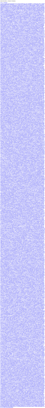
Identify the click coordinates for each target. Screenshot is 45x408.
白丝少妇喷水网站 (33, 180)
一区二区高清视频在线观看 (34, 51)
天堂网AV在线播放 (18, 12)
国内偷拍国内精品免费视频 (13, 269)
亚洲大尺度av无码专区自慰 (28, 178)
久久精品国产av (4, 117)
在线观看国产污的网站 (13, 180)
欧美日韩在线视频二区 (35, 325)
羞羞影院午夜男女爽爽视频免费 (36, 75)
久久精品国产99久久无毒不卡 (7, 261)
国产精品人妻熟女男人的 (10, 320)
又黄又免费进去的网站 (21, 186)
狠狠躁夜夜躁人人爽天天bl (19, 132)
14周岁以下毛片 (13, 148)
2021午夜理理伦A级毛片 (27, 42)
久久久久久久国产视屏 (17, 76)
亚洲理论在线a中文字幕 (35, 87)
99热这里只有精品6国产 (29, 100)
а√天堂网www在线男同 (36, 156)
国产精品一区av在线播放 (31, 57)
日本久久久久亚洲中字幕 (16, 307)
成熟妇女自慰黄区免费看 (16, 329)
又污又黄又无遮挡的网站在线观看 (17, 35)
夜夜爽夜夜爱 (26, 210)
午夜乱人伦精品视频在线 (29, 313)
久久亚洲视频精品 (14, 252)
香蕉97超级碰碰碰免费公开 (15, 176)
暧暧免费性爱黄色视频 (35, 122)
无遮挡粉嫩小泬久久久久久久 (6, 209)
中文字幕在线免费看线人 (11, 231)
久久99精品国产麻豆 (39, 197)
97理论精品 (21, 82)
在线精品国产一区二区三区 (18, 166)
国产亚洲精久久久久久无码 (11, 117)
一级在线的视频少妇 (13, 202)
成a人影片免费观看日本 (15, 29)
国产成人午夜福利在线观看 (28, 102)
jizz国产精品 (13, 309)
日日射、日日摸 (2, 299)
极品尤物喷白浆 (7, 290)
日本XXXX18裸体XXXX (9, 66)
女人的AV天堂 (39, 296)
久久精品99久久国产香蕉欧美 (20, 27)
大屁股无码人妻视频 (12, 317)
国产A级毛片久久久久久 (35, 232)
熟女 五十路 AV (23, 84)
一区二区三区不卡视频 (8, 160)
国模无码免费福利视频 (9, 146)
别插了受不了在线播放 (10, 47)
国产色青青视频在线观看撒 (7, 341)
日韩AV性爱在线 (11, 323)
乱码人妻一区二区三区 (25, 357)
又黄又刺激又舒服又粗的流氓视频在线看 (21, 148)
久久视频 (1, 183)
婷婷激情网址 (24, 368)
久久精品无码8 (6, 141)
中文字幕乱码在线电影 (5, 237)
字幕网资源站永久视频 (31, 9)
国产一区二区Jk (27, 359)
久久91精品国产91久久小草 (33, 281)
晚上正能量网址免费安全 (6, 200)
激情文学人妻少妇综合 (24, 203)
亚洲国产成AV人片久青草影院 (22, 171)
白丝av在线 (22, 202)
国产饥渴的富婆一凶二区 (30, 112)
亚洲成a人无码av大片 (5, 298)
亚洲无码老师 (12, 273)
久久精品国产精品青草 (14, 75)
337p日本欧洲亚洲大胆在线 (16, 161)
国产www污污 (9, 309)
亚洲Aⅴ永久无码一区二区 (34, 224)
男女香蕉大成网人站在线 (20, 87)
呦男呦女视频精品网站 (10, 228)
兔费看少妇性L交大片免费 (9, 289)
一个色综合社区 (9, 93)
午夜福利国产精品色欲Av (29, 99)
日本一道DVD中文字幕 (39, 89)
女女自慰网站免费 (41, 319)
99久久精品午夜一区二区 (34, 361)
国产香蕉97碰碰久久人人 (28, 226)
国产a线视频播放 (27, 251)
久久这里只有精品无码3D (35, 11)
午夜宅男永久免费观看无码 (38, 367)
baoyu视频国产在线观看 (27, 377)
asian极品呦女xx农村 (29, 387)
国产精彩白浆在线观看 (9, 307)
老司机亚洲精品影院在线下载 (12, 364)
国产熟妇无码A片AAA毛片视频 (32, 172)
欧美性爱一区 (22, 28)
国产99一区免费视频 (15, 147)
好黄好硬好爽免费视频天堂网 (36, 219)
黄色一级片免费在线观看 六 (16, 120)
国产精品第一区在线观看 (34, 272)
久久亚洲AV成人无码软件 (29, 382)
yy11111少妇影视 (16, 183)
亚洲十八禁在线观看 (41, 224)
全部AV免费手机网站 (3, 65)
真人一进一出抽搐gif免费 (34, 228)
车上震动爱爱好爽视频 (33, 80)
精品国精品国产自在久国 (12, 325)
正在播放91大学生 (10, 168)
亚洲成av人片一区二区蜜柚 (26, 29)
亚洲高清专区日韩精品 (19, 165)
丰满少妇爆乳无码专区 (39, 98)
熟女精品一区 (27, 363)
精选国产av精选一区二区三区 (36, 16)
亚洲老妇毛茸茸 (9, 71)
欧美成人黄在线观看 (39, 230)
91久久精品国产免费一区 (34, 152)
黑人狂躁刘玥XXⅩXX (16, 289)
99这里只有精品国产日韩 (17, 398)
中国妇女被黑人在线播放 (22, 333)
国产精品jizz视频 (34, 178)
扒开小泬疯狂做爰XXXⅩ (35, 144)
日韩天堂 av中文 (14, 178)
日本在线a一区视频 (18, 309)
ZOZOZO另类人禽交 (16, 33)
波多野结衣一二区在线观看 (37, 331)
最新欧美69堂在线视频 (36, 93)
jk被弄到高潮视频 (20, 371)
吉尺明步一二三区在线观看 (28, 236)
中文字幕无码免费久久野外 (31, 120)
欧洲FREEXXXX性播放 (19, 212)
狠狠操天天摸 (40, 152)
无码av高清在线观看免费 (16, 204)
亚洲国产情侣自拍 (20, 89)
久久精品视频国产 (6, 287)
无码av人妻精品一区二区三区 (7, 29)
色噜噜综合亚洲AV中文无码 (12, 164)
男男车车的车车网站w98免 (24, 123)
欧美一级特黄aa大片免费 (27, 87)
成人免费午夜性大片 (23, 387)
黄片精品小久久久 (14, 274)
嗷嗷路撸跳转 (32, 275)
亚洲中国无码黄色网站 (11, 3)
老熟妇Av (6, 254)
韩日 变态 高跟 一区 (4, 59)
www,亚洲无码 (3, 351)
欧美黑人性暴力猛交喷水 (19, 239)
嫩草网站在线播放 (41, 64)
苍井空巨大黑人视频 (29, 327)
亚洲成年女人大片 (24, 93)
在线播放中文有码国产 (18, 362)
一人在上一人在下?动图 (21, 10)
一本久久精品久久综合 (15, 69)
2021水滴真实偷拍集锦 (9, 179)
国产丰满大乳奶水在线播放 (13, 177)
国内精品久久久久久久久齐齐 (7, 5)
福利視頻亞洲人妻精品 (6, 273)
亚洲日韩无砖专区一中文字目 (16, 350)
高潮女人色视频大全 (38, 46)
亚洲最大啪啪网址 (40, 406)
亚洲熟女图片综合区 (36, 255)
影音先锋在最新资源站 (16, 153)
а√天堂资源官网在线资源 (6, 112)
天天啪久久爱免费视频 (6, 268)
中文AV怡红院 (7, 321)
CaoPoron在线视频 (29, 68)
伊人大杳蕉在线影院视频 (14, 305)
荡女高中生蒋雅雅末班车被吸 (9, 331)
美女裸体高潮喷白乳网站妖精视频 (36, 284)
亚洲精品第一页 (26, 200)
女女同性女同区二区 (16, 327)
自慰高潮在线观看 (35, 100)
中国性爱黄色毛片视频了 (37, 362)
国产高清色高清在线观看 (34, 394)
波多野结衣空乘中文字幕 (24, 138)
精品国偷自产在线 (22, 162)
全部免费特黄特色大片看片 (6, 406)
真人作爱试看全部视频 (14, 256)
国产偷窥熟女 (18, 155)
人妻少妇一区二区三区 (6, 260)
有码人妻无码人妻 (38, 297)
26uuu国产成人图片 (26, 386)
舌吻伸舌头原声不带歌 (9, 206)
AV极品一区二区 (38, 321)
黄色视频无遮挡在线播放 (22, 201)
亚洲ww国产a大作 (15, 136)
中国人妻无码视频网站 (20, 46)
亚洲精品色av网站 (20, 41)
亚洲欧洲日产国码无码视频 (5, 405)
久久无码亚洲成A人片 (3, 385)
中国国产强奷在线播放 (26, 230)
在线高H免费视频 (9, 18)
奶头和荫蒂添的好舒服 (25, 150)
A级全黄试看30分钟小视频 (34, 254)
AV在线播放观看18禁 (29, 238)
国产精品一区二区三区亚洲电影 (31, 242)
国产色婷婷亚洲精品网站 (9, 83)
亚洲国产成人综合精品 (30, 307)
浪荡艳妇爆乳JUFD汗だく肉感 (12, 131)
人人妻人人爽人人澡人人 (6, 240)
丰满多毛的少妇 (21, 353)
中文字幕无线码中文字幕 (32, 376)
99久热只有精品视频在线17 (9, 374)
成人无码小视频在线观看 (29, 207)
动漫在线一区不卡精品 (13, 303)
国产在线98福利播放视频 (40, 176)
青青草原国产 (19, 388)
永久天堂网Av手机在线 (19, 344)
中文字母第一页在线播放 (4, 3)
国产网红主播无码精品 (35, 349)
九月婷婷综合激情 (31, 362)
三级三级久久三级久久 (8, 207)
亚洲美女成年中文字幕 (6, 316)
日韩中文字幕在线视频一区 (5, 370)
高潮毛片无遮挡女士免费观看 (33, 210)
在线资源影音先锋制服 (32, 66)
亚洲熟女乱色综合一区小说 (21, 252)
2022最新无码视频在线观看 (20, 16)
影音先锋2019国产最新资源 (25, 383)
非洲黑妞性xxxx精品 (36, 292)
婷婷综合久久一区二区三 (32, 192)
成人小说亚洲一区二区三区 (22, 351)
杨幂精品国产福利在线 (25, 395)
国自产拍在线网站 (20, 399)
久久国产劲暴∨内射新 (6, 170)
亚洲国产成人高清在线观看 (15, 215)
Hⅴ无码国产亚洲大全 (12, 287)
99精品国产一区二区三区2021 (36, 403)
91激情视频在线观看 (24, 117)
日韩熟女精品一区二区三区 (28, 399)
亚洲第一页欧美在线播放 (13, 6)
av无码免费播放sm (19, 352)
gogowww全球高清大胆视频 (21, 364)
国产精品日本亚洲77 (3, 204)
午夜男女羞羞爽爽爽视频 (9, 15)
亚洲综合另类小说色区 (9, 291)
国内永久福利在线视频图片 (6, 104)
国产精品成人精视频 (20, 192)
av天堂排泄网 (5, 194)
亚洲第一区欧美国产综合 (13, 170)
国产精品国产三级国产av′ (9, 397)
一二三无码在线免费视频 (14, 315)
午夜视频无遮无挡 (29, 316)
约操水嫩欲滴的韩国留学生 (24, 155)
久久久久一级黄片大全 (19, 254)
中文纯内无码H (33, 290)
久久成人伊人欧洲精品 (34, 29)
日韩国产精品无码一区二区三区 (7, 69)
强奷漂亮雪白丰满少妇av (7, 24)
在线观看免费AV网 (25, 165)
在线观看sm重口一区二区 (40, 298)
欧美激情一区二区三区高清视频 (17, 206)
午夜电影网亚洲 (11, 4)
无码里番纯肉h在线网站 (29, 106)
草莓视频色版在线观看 (28, 369)
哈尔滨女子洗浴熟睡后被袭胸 (27, 328)
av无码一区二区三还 (12, 95)
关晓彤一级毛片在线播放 (29, 124)
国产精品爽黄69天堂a (37, 371)
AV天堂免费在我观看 (4, 358)
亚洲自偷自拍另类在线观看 (30, 249)
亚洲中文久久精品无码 (12, 155)
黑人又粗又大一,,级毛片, (7, 53)
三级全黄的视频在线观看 (36, 236)
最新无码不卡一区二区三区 (25, 154)
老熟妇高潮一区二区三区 (14, 68)
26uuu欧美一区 (15, 391)
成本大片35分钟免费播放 (21, 100)
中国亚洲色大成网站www (5, 95)
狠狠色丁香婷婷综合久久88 (29, 244)
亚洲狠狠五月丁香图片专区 (22, 242)
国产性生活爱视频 (40, 346)
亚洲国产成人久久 (32, 65)
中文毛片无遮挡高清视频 (15, 333)
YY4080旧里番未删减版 (3, 57)
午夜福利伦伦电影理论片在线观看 (7, 280)
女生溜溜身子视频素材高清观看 (33, 381)
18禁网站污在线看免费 (35, 148)
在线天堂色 (26, 74)
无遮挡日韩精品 (15, 100)
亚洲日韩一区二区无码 (13, 87)
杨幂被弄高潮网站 (28, 104)
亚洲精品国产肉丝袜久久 (20, 365)
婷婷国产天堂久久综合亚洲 (36, 7)
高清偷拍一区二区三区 (22, 257)
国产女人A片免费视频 (40, 200)
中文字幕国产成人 (3, 350)
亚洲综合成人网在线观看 (10, 63)
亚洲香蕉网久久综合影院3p (36, 146)
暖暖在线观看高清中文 (33, 392)
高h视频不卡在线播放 (11, 113)
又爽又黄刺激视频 (39, 63)
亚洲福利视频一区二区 (5, 323)
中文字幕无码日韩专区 (21, 304)
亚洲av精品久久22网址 (31, 329)
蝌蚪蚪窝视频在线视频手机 (14, 116)
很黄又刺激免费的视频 (37, 27)
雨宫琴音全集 (30, 388)
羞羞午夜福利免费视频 (6, 108)
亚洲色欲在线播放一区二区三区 (33, 287)
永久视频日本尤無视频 (26, 296)
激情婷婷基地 (26, 46)
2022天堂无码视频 (22, 232)
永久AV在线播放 (23, 80)
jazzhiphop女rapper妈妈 (14, 392)
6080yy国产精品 (2, 27)
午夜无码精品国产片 (10, 338)
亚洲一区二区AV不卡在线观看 (35, 389)
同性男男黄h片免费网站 (4, 281)
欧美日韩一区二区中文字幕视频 (37, 209)
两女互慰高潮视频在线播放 (26, 95)
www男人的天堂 (31, 239)
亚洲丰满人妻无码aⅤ (41, 154)
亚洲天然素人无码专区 (7, 244)
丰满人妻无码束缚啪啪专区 (32, 184)
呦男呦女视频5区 (37, 295)
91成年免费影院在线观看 (8, 149)
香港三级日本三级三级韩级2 (21, 59)
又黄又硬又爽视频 (20, 386)
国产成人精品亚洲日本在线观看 (23, 23)
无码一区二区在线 (13, 284)
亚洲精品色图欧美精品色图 (28, 322)
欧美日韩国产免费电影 (24, 329)
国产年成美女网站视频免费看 (4, 188)
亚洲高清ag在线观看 (22, 208)
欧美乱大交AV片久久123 (40, 158)
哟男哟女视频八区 (13, 295)
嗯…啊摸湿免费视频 (38, 290)
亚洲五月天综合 (8, 334)
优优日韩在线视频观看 (22, 382)
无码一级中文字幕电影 (19, 284)
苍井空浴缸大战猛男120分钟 (32, 74)
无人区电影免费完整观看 (34, 30)
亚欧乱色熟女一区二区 (7, 392)
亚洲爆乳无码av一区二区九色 (39, 368)
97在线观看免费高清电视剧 (32, 33)
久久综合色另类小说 (34, 116)
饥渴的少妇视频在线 (27, 30)
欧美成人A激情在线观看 (19, 349)
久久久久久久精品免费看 (23, 13)
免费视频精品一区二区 (3, 58)
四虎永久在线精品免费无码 (25, 374)
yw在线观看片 (7, 325)
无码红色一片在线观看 (13, 268)
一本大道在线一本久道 (34, 86)
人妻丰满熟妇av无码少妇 (35, 68)
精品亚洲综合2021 (39, 119)
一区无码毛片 (20, 116)
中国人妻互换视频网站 (14, 347)
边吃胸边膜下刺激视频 (12, 74)
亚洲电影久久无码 (16, 243)
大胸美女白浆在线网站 (41, 361)
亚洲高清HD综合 (28, 189)
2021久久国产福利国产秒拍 (28, 113)
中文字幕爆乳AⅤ (28, 90)
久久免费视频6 (12, 395)
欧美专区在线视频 (14, 345)
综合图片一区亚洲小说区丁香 (35, 126)
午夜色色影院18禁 (20, 315)
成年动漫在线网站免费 (14, 361)
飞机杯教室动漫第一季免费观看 (29, 260)
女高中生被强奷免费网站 (11, 34)
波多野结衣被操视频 (8, 347)
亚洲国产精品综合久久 (13, 406)
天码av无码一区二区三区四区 (32, 298)
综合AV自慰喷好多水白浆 (21, 179)
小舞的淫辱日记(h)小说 (35, 289)
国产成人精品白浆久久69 (8, 27)
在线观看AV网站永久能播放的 (39, 182)
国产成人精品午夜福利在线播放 (25, 58)
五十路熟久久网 (32, 371)
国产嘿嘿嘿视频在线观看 (22, 339)
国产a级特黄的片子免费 (8, 99)
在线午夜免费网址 (14, 311)
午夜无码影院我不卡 (39, 252)
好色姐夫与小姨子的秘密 (23, 194)
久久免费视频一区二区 (18, 320)
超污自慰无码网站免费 (22, 355)
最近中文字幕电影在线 (37, 320)
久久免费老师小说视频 (35, 130)
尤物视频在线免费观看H (36, 160)
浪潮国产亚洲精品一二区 (24, 63)
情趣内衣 (18, 236)
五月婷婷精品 (26, 295)
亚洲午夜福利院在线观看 (38, 105)
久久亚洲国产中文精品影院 (23, 142)
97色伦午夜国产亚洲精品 (5, 301)
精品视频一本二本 (13, 299)
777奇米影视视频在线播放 (21, 70)
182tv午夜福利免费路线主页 (14, 152)
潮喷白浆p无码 (38, 23)
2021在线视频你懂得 (11, 340)
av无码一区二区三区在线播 (32, 77)
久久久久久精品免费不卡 (25, 81)
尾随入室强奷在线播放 (27, 406)
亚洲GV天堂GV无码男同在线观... (14, 23)
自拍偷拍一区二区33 (31, 15)
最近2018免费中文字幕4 (22, 327)
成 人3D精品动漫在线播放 (13, 190)
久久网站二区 (42, 11)
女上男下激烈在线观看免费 (20, 272)
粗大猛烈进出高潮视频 (18, 346)
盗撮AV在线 (23, 335)
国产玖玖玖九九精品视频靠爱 (33, 405)
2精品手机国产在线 (29, 131)
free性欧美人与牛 (11, 343)
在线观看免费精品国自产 (40, 150)
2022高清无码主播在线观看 (17, 374)
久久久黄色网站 (38, 167)
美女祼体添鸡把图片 (38, 350)
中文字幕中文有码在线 (31, 295)
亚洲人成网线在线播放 (19, 118)
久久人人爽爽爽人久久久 (38, 12)
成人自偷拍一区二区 (10, 357)
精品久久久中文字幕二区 (7, 345)
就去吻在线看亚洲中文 (30, 141)
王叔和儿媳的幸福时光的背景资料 (35, 206)
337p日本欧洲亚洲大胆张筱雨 (17, 81)
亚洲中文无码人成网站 (3, 309)
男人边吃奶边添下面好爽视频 (28, 83)
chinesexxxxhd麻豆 (18, 77)
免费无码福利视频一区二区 (34, 110)
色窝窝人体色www (20, 75)
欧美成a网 (17, 353)
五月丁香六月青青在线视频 (17, 154)
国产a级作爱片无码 (34, 322)
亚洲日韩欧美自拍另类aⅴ (7, 263)
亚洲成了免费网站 (24, 195)
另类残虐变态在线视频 (18, 368)
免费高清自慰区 (26, 182)
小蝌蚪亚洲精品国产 (20, 209)
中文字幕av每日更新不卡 (24, 221)
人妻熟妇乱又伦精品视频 (13, 108)
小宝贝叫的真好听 (29, 233)
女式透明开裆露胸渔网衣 (14, 242)
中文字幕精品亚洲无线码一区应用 (35, 191)
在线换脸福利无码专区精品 (34, 212)
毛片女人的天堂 (41, 196)
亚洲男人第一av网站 (23, 261)
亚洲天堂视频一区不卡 (33, 356)
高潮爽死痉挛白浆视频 (17, 66)
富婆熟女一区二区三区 (13, 377)
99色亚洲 (9, 236)
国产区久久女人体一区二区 (32, 317)
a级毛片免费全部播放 (10, 33)
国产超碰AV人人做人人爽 (23, 69)
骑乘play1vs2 (15, 385)
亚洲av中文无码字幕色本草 (25, 281)
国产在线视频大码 (6, 359)
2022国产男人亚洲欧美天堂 (34, 404)
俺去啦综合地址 (7, 343)
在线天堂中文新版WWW (32, 370)
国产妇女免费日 (15, 179)
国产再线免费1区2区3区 (20, 385)
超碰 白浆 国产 (4, 208)
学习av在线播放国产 (23, 53)
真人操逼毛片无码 (40, 177)
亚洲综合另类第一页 (15, 124)
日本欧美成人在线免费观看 (8, 21)
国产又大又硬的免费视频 (12, 349)
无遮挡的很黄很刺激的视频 (21, 104)
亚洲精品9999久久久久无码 (24, 405)
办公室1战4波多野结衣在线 (29, 153)
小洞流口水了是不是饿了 (39, 159)
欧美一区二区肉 (34, 41)
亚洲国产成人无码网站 (27, 394)
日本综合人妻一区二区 (34, 189)
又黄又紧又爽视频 (29, 176)
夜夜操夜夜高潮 (14, 5)
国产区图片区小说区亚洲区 (15, 403)
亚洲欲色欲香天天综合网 (4, 78)
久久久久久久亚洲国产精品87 (31, 201)
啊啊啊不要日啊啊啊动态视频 (20, 302)
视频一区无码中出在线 (33, 359)
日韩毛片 (42, 234)
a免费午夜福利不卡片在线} (33, 150)
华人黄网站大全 (9, 89)
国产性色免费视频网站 (6, 269)
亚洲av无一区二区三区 (37, 400)
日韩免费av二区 (11, 86)
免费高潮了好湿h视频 (16, 7)
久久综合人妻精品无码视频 (34, 280)
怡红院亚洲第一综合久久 (29, 53)
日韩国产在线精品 (26, 248)
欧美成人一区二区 (29, 198)
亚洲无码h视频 (3, 138)
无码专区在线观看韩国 (40, 392)
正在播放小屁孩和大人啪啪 (24, 367)
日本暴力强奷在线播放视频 (15, 286)
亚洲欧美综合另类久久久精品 (33, 278)
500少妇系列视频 (32, 323)
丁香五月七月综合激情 (11, 84)
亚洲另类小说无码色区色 (34, 82)
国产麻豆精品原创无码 (4, 45)
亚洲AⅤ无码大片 (36, 260)
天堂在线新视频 (5, 222)
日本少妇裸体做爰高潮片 (27, 334)
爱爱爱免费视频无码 (7, 180)
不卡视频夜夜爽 (37, 221)
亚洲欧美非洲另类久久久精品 (30, 368)
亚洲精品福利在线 (25, 105)
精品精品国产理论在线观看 (33, 214)
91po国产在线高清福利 (6, 16)
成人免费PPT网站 (9, 279)
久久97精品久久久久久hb (4, 293)
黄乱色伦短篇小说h (6, 400)
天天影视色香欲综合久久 (6, 116)
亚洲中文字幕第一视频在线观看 (29, 135)
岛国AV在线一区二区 (4, 119)
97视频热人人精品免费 (16, 141)
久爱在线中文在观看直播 (32, 297)
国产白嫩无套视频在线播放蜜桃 (36, 10)
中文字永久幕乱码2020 (20, 190)
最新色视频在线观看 (18, 117)
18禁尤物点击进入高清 (29, 256)
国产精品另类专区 (5, 353)
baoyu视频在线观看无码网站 (15, 53)
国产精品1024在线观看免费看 (32, 203)
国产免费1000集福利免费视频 (14, 322)
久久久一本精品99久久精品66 (34, 107)
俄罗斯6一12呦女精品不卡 (27, 36)
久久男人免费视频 (36, 141)
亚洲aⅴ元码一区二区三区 (34, 118)
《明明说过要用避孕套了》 (34, 22)
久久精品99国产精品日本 (26, 166)
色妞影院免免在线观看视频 (33, 185)
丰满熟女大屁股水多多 (24, 94)
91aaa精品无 (40, 140)
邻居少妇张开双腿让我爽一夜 (17, 357)
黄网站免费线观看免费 (14, 278)
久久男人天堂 (20, 105)
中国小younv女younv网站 (32, 326)
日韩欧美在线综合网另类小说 (27, 130)
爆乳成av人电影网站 (39, 125)
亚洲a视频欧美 (15, 83)
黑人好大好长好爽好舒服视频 (24, 156)
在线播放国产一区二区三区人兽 (20, 189)
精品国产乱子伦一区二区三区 (40, 66)
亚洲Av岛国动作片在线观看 (35, 302)
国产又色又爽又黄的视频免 (27, 220)
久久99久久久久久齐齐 (28, 188)
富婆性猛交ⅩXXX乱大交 (8, 110)
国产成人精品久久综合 (33, 251)
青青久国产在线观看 (14, 42)
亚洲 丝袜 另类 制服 (20, 248)
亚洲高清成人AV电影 (8, 333)
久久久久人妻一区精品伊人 (18, 343)
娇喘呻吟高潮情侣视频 (3, 266)
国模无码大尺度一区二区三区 (35, 220)
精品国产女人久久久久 (34, 101)
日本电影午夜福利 (24, 21)
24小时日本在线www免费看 (16, 156)
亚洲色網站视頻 (8, 284)
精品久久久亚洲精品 (20, 321)
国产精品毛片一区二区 (28, 232)
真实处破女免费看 (40, 281)
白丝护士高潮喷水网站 (22, 183)
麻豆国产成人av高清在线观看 (30, 263)
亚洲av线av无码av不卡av (18, 335)
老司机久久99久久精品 (6, 23)
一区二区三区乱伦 (14, 210)
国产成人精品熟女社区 (37, 207)
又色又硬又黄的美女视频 (35, 52)
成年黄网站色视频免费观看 (8, 314)
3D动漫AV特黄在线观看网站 (5, 216)
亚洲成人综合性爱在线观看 (9, 13)
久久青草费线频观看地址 (39, 303)
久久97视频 (29, 116)
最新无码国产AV (11, 143)
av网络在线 (9, 134)
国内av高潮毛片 (5, 82)
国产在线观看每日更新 (27, 361)
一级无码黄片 (19, 5)
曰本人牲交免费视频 (40, 305)
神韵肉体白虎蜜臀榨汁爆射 (5, 230)
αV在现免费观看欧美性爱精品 (28, 160)
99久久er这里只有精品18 (32, 88)
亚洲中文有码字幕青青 (37, 307)
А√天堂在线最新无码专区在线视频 (13, 379)
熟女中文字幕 (28, 128)
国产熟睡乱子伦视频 (21, 393)
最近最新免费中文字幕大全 (18, 78)
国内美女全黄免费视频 (33, 374)
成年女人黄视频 (39, 71)
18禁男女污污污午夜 (14, 209)
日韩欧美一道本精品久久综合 (40, 33)
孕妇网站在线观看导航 (40, 185)
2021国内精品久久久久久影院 (10, 267)
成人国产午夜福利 (28, 183)
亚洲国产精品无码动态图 (25, 231)
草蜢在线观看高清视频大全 (11, 254)
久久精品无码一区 (18, 250)
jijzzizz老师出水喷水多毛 (6, 152)
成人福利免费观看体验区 (33, 216)
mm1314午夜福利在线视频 (10, 65)
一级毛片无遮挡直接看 (18, 231)
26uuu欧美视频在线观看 (14, 160)
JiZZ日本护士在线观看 (40, 178)
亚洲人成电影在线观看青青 (24, 375)
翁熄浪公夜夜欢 (36, 347)
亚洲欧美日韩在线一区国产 (7, 75)
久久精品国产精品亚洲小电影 (15, 341)
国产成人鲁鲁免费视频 (21, 278)
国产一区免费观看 (37, 9)
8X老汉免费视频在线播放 (16, 196)
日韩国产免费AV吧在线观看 (30, 279)
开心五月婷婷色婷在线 (29, 84)
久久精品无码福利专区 (10, 203)
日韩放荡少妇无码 (11, 298)
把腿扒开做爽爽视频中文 (20, 6)
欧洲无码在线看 (31, 398)
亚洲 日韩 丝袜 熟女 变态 (31, 46)
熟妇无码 (38, 76)
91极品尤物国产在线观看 (23, 331)
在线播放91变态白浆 (12, 400)
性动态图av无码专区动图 (20, 119)
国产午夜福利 (23, 110)
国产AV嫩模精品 (35, 256)
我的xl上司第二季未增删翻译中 (27, 3)
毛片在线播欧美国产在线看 (18, 60)
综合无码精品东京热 (15, 308)
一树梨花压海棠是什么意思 (30, 391)
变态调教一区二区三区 (5, 62)
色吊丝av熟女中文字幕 (16, 233)
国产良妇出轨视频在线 (23, 161)
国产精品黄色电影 (26, 39)
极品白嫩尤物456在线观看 (36, 226)
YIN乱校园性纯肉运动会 (30, 309)
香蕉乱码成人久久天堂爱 (40, 80)
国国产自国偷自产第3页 (9, 138)
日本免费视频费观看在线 (25, 17)
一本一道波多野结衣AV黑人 (39, 65)
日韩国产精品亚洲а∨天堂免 (5, 137)
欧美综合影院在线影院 (9, 192)
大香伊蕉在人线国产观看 (36, 179)
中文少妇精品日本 (33, 168)
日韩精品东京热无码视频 (14, 263)
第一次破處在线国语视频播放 (18, 338)
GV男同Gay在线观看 (6, 246)
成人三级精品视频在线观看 (5, 74)
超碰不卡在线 (7, 189)
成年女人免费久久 (16, 298)
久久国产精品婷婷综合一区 (35, 358)
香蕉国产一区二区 (5, 131)
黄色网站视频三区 (38, 142)
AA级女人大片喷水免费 (21, 99)
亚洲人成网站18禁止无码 (11, 52)
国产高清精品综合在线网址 (22, 124)
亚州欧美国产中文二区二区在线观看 (25, 340)
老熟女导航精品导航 (22, 244)
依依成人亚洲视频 (3, 102)
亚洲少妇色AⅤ (38, 164)
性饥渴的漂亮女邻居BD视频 (5, 98)
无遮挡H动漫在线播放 (19, 213)
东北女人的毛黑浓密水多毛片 (30, 47)
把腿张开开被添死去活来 (39, 326)
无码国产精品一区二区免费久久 (7, 156)
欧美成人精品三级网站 (10, 387)
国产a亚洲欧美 (16, 251)
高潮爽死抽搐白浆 (24, 92)
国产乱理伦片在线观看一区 (27, 89)
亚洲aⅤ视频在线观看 (24, 380)
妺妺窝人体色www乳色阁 (5, 40)
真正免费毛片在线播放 (4, 272)
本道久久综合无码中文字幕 (8, 35)
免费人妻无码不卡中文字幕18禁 (32, 72)
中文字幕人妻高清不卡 (24, 245)
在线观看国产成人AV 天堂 (38, 60)
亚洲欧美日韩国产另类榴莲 (20, 301)
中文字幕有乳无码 (23, 319)
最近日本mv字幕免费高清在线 (21, 106)
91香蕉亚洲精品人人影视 (22, 249)
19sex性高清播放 (33, 227)
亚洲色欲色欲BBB (28, 314)
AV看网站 (40, 148)
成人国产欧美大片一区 (36, 262)
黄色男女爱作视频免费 (7, 305)
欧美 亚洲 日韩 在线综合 (16, 162)
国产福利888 (16, 105)
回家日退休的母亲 (39, 250)
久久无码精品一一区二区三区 (34, 353)
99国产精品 (41, 246)
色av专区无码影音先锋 (30, 351)
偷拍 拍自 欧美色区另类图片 (9, 7)
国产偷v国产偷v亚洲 (29, 122)
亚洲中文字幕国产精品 (9, 371)
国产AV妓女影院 (20, 274)
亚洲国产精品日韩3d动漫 (15, 373)
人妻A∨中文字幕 (15, 185)
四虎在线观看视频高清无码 (10, 221)
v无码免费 (16, 400)
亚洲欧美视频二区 (27, 392)
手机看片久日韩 (38, 267)
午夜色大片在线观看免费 (26, 356)
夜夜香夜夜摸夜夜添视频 (22, 337)
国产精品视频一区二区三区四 (27, 349)
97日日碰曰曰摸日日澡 (6, 248)
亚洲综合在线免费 (27, 119)
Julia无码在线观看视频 (25, 287)
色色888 (8, 59)
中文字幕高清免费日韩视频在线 (22, 134)
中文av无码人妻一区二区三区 (37, 48)
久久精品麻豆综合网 (17, 273)
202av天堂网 (8, 90)
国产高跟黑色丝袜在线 (38, 234)
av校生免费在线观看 (33, 385)
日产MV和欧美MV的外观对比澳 (5, 70)
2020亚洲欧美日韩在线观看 (21, 311)
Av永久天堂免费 (35, 83)
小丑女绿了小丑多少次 (4, 101)
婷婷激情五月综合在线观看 (9, 214)
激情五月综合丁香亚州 (30, 274)
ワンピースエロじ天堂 (22, 226)
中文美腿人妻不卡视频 (37, 286)
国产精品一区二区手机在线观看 (4, 377)
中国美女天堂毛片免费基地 (5, 11)
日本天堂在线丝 (7, 219)
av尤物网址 (18, 391)
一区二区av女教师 (35, 208)
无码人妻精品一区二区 (36, 143)
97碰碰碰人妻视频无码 (21, 113)
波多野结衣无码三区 (21, 83)
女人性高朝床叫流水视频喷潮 (28, 268)
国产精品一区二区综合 (24, 5)
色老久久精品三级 (10, 72)
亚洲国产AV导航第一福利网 (20, 370)
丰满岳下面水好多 (27, 237)
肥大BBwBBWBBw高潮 (7, 218)
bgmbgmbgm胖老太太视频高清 (29, 27)
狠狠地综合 (22, 86)
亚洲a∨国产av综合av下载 (5, 123)
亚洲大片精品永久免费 (27, 373)
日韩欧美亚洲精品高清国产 (30, 285)
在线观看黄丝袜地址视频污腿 (17, 214)
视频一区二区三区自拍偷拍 (22, 128)
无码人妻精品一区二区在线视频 (19, 65)
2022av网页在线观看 (3, 66)
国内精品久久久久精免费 (6, 389)
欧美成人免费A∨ (3, 334)
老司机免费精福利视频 (20, 389)
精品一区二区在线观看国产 (15, 48)
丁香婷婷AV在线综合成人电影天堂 (10, 77)
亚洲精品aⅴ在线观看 (34, 406)
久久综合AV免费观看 (38, 375)
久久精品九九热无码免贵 (22, 176)
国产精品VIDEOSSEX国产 (18, 195)
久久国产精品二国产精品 (29, 257)
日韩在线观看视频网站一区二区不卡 (27, 111)
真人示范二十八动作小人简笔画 (26, 225)
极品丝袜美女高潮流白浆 (36, 379)
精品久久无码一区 (17, 194)
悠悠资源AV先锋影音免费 (26, 213)
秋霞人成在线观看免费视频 (32, 397)
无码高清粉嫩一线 (11, 335)
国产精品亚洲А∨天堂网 (29, 129)
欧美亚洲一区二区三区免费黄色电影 (36, 171)
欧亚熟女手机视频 (16, 184)
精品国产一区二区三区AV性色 (19, 39)
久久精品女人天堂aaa (33, 230)
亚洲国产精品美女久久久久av (28, 143)
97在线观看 (42, 219)
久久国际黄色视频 (3, 89)
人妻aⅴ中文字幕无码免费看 (7, 242)
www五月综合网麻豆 (40, 56)
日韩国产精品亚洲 (22, 122)
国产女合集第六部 (12, 200)
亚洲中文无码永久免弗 (23, 198)
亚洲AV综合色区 (19, 125)
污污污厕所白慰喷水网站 (30, 319)
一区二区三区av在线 (9, 186)
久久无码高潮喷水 (20, 22)
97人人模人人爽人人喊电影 (4, 352)
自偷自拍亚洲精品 (5, 379)
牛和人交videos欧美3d (32, 350)
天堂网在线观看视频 (36, 238)
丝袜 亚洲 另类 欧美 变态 (6, 87)
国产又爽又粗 (20, 159)
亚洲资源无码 (7, 6)
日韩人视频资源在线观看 (16, 158)
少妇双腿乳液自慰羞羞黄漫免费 (14, 404)
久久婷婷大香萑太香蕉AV (33, 335)
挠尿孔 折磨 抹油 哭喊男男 (31, 142)
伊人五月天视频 (21, 373)
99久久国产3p (24, 313)
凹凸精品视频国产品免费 (36, 99)
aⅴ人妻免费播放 (38, 170)
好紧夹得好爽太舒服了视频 (32, 167)
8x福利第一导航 (15, 102)
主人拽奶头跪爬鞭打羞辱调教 (35, 246)
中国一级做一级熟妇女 (20, 177)
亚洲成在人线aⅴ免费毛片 (11, 326)
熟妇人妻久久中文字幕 (21, 11)
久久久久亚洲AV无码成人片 (4, 225)
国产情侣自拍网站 (13, 367)
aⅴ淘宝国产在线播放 (24, 204)
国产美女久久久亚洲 (6, 381)
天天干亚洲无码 (31, 114)
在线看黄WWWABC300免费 (17, 54)
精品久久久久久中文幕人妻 (17, 15)
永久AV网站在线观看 (4, 338)
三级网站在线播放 (6, 332)
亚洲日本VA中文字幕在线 (17, 319)
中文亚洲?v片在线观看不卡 (13, 246)
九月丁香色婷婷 (37, 395)
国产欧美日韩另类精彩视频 (29, 208)
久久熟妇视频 (28, 110)
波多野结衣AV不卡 (33, 125)
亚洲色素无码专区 (6, 388)
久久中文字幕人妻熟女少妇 (21, 269)
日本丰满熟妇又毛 (8, 171)
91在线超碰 (35, 274)
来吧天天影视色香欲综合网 (34, 310)
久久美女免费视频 (21, 160)
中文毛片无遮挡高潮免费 (39, 166)
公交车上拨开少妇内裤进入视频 (28, 299)
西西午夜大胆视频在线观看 (12, 82)
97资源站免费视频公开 (12, 189)
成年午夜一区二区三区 (23, 341)
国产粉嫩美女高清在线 (9, 327)
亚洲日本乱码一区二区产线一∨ (13, 359)
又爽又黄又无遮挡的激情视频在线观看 (5, 51)
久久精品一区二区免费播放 (12, 173)
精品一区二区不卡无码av (38, 339)
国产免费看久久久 (18, 225)
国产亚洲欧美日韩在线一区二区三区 (31, 147)
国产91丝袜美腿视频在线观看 (32, 63)
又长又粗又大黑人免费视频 (10, 351)
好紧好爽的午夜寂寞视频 (40, 203)
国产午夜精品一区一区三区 (8, 92)
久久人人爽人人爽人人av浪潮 (36, 190)
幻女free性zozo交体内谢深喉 (36, 84)
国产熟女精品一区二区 (31, 21)
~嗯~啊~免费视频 (29, 134)
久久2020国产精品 (9, 297)
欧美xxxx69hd (28, 335)
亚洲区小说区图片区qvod (9, 182)
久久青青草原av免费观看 (15, 297)
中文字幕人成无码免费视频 (35, 377)
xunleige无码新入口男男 (14, 159)
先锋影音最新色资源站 (23, 149)
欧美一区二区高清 (22, 153)
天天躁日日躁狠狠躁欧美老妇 (22, 308)
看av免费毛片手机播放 (26, 321)
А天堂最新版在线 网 (28, 45)
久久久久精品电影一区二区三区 (8, 9)
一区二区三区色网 (24, 172)
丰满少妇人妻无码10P (21, 62)
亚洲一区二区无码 (35, 257)
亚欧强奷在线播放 (13, 165)
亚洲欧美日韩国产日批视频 (6, 118)
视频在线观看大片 (30, 331)
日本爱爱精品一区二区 (27, 62)
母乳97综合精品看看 (22, 401)
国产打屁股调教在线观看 (5, 250)
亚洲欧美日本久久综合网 (23, 273)
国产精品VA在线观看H (25, 352)
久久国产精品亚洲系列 (8, 80)
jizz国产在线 (16, 188)
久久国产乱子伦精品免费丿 (26, 51)
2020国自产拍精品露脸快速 (36, 131)
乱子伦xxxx (35, 239)
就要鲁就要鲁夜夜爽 (15, 71)
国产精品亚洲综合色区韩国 (24, 33)
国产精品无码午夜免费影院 (24, 381)
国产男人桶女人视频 (7, 278)
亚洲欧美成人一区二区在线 (41, 69)
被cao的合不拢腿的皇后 (28, 144)
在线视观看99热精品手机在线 (29, 202)
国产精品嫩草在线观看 (6, 4)
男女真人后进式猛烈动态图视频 (25, 280)
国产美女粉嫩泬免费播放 (16, 138)
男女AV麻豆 (30, 156)
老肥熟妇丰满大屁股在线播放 (17, 110)
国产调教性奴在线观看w (31, 194)
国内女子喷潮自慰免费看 (13, 96)
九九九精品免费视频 (19, 51)
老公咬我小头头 (19, 4)
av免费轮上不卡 (14, 46)
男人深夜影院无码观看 (23, 266)
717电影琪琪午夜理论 (17, 387)
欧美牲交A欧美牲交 (41, 351)
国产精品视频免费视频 (15, 167)
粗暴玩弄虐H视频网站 (39, 401)
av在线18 (41, 216)
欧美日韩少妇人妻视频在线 (38, 382)
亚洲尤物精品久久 (27, 290)
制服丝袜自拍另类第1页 (14, 112)
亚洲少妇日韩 (39, 373)
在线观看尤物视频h (34, 76)
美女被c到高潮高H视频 (3, 197)
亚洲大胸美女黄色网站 (34, 96)
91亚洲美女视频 (38, 18)
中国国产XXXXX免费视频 (11, 36)
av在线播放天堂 (38, 74)
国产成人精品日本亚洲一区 (21, 45)
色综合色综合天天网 (36, 387)
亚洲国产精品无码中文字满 (16, 280)
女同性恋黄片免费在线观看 (26, 254)
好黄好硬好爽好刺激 (6, 404)
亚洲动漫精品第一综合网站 (33, 357)
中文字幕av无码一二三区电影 (10, 368)
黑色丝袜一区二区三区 (21, 219)
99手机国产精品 (7, 140)
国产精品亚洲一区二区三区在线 (22, 112)
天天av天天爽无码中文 (34, 240)
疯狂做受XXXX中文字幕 (34, 340)
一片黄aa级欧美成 (33, 45)
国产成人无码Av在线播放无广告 (19, 376)
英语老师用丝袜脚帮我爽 (40, 102)
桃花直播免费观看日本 (26, 22)
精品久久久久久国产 (21, 9)
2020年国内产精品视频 (28, 302)
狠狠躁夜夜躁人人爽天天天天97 (12, 119)
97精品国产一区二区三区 (12, 237)
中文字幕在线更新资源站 (33, 58)
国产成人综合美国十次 (25, 222)
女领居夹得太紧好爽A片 (32, 23)
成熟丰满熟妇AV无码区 (24, 120)
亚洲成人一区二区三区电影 (31, 34)
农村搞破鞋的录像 (8, 210)
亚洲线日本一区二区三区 (28, 59)
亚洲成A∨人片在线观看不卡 (23, 298)
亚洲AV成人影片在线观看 (11, 201)
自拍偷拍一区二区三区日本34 (19, 394)
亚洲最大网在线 (20, 71)
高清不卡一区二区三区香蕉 (22, 90)
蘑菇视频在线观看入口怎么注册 (17, 293)
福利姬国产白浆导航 (28, 252)
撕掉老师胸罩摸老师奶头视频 (14, 216)
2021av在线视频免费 (30, 140)
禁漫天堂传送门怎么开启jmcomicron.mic (21, 34)
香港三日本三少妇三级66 (19, 220)
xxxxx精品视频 (22, 236)
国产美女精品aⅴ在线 (15, 304)
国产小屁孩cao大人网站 (8, 28)
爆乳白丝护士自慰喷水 (12, 370)
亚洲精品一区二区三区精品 (39, 243)
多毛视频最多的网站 (36, 134)
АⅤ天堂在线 (18, 82)
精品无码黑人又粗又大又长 (29, 218)
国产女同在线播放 (8, 383)
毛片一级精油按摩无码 (29, 215)
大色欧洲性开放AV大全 (15, 140)
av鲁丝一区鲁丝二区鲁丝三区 (20, 200)
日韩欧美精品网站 (27, 347)
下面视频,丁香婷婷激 (39, 5)
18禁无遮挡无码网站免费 (13, 316)
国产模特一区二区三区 (31, 4)
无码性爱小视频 (25, 343)
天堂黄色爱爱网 (35, 13)
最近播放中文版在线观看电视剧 (10, 12)
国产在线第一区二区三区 (24, 54)
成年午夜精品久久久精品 (18, 197)
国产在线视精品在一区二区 (23, 56)
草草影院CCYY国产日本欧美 (27, 293)
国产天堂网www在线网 (34, 62)
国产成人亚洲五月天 (15, 393)
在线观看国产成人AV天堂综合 (17, 92)
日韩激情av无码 (15, 9)
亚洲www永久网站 (32, 303)
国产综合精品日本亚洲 (26, 78)
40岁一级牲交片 (20, 263)
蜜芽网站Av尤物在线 (10, 81)
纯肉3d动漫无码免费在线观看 (10, 94)
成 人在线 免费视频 (34, 373)
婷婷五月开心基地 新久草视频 (5, 395)
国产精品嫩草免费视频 (8, 129)
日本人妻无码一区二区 (37, 21)
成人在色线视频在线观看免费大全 (36, 328)
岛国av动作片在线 (29, 69)
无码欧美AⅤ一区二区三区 (37, 106)
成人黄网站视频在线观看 (20, 406)
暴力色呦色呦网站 (10, 101)
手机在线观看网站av (23, 238)
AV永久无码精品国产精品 (7, 256)
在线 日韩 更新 (35, 158)
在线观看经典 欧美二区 (24, 397)
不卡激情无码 (39, 41)
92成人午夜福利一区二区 (13, 70)
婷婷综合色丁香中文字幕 (7, 361)
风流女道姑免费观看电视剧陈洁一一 (37, 42)
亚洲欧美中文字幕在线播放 (20, 74)
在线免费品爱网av (7, 299)
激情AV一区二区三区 (26, 71)
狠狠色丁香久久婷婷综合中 (28, 16)
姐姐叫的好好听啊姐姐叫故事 (4, 184)
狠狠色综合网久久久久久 (26, 159)
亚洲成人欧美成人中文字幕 (7, 311)
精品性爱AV (19, 383)
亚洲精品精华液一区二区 (12, 302)
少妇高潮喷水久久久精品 (8, 308)
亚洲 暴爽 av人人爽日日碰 (14, 90)
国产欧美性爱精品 (25, 35)
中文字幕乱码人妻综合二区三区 (18, 168)
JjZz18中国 (39, 210)
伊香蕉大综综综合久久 (28, 219)
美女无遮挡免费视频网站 (25, 250)
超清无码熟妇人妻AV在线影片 (14, 262)
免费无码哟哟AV (12, 376)
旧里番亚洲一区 (34, 252)
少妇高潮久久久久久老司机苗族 (35, 128)
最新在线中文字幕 (30, 174)
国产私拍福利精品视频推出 (26, 170)
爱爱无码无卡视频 (40, 90)
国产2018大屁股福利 (25, 57)
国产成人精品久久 (9, 350)
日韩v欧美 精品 (9, 252)
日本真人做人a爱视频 (18, 94)
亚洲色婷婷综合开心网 (30, 245)
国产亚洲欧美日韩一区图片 (29, 162)
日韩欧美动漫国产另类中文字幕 (37, 365)
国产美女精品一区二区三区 (15, 382)
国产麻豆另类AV (26, 6)
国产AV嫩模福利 (12, 137)
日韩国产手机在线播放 (18, 17)
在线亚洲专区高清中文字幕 (24, 66)
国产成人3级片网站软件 (12, 332)
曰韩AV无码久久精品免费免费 (36, 173)
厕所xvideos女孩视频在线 (33, 71)
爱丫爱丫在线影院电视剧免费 (18, 101)
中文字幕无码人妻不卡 (37, 285)
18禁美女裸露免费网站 (9, 136)
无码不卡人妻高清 (41, 292)
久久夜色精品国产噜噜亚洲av (16, 245)
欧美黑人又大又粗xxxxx (26, 323)
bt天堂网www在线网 (14, 236)
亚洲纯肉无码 (37, 4)
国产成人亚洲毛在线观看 (7, 64)
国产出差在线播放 (21, 30)
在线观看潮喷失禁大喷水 (27, 180)
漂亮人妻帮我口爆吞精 (31, 343)
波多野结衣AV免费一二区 (7, 68)
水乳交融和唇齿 (27, 370)
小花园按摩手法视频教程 (28, 393)
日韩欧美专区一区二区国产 (22, 379)
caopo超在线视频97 (17, 405)
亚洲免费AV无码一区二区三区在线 (33, 338)
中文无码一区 (36, 299)
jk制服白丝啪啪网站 (9, 167)
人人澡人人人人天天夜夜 (27, 389)
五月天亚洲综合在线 (29, 48)
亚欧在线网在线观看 (24, 267)
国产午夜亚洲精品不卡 (33, 119)
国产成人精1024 (13, 144)
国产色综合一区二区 (41, 35)
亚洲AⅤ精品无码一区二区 (21, 227)
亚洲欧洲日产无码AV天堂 (20, 377)
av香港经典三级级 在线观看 (39, 149)
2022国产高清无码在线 (40, 278)
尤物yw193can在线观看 (27, 246)
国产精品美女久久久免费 (6, 215)
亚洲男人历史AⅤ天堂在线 (16, 198)
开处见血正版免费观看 (17, 63)
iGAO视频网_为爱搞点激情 (15, 207)
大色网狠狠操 (34, 316)
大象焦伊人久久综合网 (25, 362)
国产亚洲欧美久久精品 (39, 165)
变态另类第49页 (20, 256)
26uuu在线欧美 (17, 326)
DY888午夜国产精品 (35, 333)
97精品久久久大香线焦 (18, 111)
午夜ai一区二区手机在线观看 (4, 155)
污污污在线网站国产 (33, 159)
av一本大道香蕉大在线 (12, 394)
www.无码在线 (27, 376)
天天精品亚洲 (3, 130)
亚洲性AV (7, 335)
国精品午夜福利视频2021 (18, 137)
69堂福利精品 (23, 291)
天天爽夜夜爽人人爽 (34, 314)
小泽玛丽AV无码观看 (9, 232)
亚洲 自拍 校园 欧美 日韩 (19, 36)
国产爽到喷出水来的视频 (11, 111)
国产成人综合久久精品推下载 (26, 107)
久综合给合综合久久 (31, 352)
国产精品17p (24, 256)
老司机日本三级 (16, 351)
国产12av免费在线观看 (16, 292)
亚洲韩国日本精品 (28, 227)
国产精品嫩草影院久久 (20, 178)
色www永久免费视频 (9, 161)
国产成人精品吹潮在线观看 (4, 84)
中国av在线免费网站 (19, 57)
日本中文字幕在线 (35, 140)
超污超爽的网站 (6, 143)
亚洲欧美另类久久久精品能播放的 (27, 52)
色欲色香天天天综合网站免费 (29, 365)
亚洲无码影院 (17, 56)
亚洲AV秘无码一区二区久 (15, 149)
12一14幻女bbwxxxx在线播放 (38, 343)
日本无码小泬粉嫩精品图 (26, 206)
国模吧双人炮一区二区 (22, 47)
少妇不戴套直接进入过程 (5, 41)
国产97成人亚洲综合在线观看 (19, 3)
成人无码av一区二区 (3, 158)
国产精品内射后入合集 (41, 83)
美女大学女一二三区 (37, 391)
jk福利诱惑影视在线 (14, 227)
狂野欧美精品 (34, 89)
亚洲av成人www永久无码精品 (18, 323)
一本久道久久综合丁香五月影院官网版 (11, 125)
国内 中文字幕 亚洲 (6, 386)
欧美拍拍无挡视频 (35, 268)
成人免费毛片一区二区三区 (14, 219)
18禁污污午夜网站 (20, 334)
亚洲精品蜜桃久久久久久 (17, 86)
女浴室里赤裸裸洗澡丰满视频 (6, 234)
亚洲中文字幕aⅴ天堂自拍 (22, 286)
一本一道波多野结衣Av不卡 (21, 358)
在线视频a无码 (36, 319)
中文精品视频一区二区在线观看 (17, 21)
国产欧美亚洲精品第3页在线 (12, 45)
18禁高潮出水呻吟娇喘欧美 (5, 262)
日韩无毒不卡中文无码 (35, 188)
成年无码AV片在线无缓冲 (38, 248)
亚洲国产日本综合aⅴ (9, 178)
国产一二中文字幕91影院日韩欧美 (20, 285)
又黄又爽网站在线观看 (37, 202)
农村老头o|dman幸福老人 (38, 309)
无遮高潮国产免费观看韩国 (8, 292)
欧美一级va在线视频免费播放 (12, 344)
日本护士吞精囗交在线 (31, 273)
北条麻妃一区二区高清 (12, 40)
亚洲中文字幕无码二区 (28, 10)
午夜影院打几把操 (4, 71)
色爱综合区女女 (33, 213)
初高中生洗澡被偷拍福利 (10, 197)
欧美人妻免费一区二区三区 (35, 293)
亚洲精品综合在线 (17, 88)
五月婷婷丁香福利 (41, 183)
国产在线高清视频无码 (28, 28)
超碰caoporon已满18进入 (10, 172)
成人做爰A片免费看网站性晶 (14, 249)
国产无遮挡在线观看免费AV (32, 94)
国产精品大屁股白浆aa (32, 395)
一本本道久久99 (11, 184)
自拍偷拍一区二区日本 (16, 331)
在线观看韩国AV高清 (11, 281)
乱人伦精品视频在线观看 (40, 274)
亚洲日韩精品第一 (29, 403)
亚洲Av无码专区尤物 (28, 311)
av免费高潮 (34, 401)
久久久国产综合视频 (15, 128)
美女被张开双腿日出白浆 (38, 386)
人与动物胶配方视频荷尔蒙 (9, 319)
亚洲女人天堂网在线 (21, 347)
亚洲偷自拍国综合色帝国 (29, 355)
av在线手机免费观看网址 (33, 17)
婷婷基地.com (4, 380)
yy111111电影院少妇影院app (8, 296)
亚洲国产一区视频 (39, 222)
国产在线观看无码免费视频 (7, 176)
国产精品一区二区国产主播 (40, 180)
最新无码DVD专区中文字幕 (39, 231)
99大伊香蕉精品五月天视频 (36, 233)
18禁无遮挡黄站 (3, 221)
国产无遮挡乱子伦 (20, 230)
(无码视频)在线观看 (27, 305)
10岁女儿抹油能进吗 (6, 224)
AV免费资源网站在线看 (16, 375)
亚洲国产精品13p (11, 123)
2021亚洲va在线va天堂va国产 (35, 70)
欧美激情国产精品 (7, 403)
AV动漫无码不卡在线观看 (13, 388)
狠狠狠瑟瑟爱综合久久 (19, 240)
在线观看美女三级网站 (19, 164)
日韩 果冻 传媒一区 (41, 212)
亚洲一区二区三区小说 (20, 303)
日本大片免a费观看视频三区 (27, 132)
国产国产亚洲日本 (32, 166)
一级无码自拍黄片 (31, 60)
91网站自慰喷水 (27, 291)
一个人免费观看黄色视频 (11, 17)
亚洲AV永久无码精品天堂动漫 (13, 290)
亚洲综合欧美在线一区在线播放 (36, 132)
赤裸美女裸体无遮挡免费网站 (23, 297)
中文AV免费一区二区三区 (14, 10)
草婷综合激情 (5, 72)
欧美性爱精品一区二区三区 (27, 75)
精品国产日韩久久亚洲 (31, 105)
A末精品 (38, 216)
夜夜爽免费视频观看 (39, 192)
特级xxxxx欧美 (10, 120)
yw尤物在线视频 (12, 224)
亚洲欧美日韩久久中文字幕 (8, 274)
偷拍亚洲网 (20, 29)
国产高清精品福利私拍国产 (19, 296)
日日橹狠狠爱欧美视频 (16, 142)
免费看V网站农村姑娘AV (38, 194)
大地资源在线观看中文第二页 (26, 101)
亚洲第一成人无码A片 (24, 77)
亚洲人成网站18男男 (31, 54)
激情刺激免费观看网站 (12, 250)
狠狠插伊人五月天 (19, 332)
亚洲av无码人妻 (16, 47)
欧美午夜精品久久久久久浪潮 (34, 154)
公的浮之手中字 (31, 123)
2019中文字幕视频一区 (21, 290)
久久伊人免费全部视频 (30, 286)
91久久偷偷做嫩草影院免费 (6, 10)
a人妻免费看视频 (16, 208)
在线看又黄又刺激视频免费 (26, 228)
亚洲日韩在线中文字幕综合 (13, 230)
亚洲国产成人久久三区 (23, 141)
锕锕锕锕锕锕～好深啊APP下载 (10, 313)
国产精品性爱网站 (25, 338)
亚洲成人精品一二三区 (6, 22)
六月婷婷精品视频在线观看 (30, 269)
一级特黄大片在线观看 (30, 161)
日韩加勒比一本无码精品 (32, 250)
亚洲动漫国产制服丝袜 (35, 337)
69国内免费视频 (35, 301)
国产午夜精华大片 (37, 273)
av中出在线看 (38, 345)
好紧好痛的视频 (2, 189)
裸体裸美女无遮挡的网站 (39, 242)
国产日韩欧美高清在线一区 (35, 104)
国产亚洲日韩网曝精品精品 (37, 174)
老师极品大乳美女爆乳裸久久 (5, 202)
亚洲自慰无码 (14, 51)
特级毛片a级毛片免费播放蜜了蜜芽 (36, 334)
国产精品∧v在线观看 (22, 136)
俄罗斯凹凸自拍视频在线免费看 (7, 255)
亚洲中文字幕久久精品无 (35, 198)
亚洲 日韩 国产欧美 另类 (34, 315)
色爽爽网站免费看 (12, 98)
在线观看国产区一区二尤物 (24, 72)
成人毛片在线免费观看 (3, 220)
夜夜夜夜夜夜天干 (27, 70)
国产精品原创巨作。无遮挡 (11, 220)
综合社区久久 (14, 80)
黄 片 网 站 (15, 358)
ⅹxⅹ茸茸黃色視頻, (21, 102)
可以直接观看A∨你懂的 (31, 221)
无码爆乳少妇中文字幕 (22, 215)
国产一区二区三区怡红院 (17, 203)
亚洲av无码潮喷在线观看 (20, 246)
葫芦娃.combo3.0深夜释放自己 (17, 150)
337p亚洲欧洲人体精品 (31, 320)
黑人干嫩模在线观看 (6, 356)
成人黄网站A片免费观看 (10, 194)
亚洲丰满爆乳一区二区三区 (29, 196)
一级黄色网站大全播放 (9, 158)
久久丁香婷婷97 (37, 352)
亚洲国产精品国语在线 (31, 375)
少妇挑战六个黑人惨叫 (32, 18)
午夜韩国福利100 (35, 113)
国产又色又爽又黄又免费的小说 (22, 174)
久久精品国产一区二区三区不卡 (32, 35)
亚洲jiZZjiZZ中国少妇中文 (25, 214)
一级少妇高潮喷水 (7, 295)
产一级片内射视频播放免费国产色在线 (24, 216)
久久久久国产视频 (34, 393)
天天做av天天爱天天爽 (40, 251)
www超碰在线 (34, 69)
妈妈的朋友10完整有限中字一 (16, 28)
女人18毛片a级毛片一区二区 (9, 233)
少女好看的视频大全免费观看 (24, 326)
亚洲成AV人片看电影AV (24, 12)
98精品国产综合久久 (26, 192)
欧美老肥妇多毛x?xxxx (23, 307)
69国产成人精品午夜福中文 (32, 24)
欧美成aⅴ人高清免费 (26, 209)
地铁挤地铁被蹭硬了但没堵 (30, 400)
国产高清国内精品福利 (16, 72)
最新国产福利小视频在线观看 (20, 237)
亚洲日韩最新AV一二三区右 (27, 240)
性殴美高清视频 (4, 228)
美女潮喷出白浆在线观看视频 (38, 53)
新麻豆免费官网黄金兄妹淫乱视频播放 (33, 155)
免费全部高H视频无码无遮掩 (31, 98)
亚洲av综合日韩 (10, 391)
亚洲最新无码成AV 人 (40, 184)
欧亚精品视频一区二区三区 (37, 218)
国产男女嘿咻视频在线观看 (14, 386)
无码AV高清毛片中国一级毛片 (9, 243)
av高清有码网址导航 (8, 42)
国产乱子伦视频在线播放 (5, 30)
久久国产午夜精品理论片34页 (37, 244)
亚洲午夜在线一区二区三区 (13, 41)
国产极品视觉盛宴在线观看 (6, 401)
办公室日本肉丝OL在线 (20, 108)
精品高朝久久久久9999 (19, 173)
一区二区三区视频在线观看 (19, 356)
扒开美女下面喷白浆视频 (12, 225)
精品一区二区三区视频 (3, 81)
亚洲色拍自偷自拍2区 (15, 255)
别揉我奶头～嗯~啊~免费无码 (19, 114)
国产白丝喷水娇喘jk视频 (32, 364)
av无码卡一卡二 (8, 315)
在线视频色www (30, 93)
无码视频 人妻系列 (23, 391)
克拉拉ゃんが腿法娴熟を (4, 2)
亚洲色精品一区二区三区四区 (13, 62)
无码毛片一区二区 (40, 240)
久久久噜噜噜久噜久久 (31, 243)
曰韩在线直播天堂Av (14, 171)
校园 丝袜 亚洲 (27, 136)
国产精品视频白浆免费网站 (40, 308)
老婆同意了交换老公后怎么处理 (22, 316)
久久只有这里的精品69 (14, 334)
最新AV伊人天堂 (27, 275)
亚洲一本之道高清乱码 (40, 301)
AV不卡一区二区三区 (22, 359)
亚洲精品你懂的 (37, 54)
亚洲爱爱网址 (12, 56)
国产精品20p (31, 209)
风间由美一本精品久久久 (8, 147)
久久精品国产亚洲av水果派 (36, 3)
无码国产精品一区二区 (3, 279)
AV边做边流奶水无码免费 (9, 54)
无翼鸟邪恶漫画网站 (30, 292)
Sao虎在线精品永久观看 (40, 95)
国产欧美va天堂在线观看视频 (38, 123)
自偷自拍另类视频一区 (37, 195)
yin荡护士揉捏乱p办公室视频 (37, 327)
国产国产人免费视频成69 (4, 364)
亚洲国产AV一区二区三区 (29, 262)
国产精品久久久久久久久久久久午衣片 (14, 381)
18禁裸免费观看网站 (30, 380)
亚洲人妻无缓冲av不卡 (28, 86)
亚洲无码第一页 (8, 148)
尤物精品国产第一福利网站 (9, 329)
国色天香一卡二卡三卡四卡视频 (31, 56)
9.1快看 (11, 140)
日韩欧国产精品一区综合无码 (40, 77)
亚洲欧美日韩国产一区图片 (8, 373)
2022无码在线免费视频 (7, 238)
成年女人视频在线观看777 (8, 196)
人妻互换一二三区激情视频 (8, 142)
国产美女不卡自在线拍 (20, 42)
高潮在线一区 (26, 9)
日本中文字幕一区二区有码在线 (14, 30)
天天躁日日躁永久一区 (16, 182)
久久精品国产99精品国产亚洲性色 (17, 18)
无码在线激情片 (34, 102)
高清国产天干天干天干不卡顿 (34, 81)
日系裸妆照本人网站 (34, 225)
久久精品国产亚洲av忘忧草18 (20, 40)
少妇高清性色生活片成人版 (17, 397)
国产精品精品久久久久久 (11, 353)
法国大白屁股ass (35, 261)
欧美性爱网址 (6, 236)
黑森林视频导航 (41, 104)
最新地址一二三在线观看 (13, 22)
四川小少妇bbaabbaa (4, 326)
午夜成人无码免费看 (39, 120)
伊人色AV (27, 185)
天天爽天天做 (26, 278)
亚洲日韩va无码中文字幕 (23, 140)
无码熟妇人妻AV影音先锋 (20, 295)
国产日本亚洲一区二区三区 (33, 222)
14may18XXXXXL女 (35, 111)
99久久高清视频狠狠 (14, 389)
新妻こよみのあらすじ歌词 (15, 24)
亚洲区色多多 (28, 149)
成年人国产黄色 (21, 322)
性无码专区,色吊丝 (29, 333)
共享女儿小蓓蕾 (18, 202)
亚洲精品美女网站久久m (3, 34)
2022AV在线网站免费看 (13, 104)
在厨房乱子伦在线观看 (34, 40)
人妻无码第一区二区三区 (27, 315)
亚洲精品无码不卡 (26, 385)
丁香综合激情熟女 (12, 356)
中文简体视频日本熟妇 (18, 93)
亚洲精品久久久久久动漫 (22, 146)
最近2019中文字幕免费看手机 (31, 267)
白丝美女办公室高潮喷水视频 (33, 39)
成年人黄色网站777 (18, 317)
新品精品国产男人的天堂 (11, 132)
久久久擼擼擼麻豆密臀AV (13, 365)
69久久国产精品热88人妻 (4, 362)
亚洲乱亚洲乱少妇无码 (27, 40)
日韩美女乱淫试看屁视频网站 (4, 177)
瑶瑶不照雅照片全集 (4, 52)
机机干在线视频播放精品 (4, 275)
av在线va (24, 263)
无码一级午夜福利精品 (21, 251)
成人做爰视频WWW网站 (5, 114)
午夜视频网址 (19, 107)
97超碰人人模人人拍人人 (15, 130)
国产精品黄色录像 (7, 144)
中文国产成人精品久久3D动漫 (9, 191)
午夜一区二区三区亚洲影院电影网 (19, 143)
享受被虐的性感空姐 (19, 313)
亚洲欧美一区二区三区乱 (7, 174)
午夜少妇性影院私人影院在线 (20, 126)
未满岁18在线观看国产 (37, 313)
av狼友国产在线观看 (41, 188)
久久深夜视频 (30, 148)
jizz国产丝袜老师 (15, 186)
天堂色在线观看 (8, 165)
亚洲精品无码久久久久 (11, 78)
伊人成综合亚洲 (22, 289)
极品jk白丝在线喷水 (36, 196)
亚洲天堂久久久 (36, 329)
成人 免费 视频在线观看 (13, 248)
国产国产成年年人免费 (32, 332)
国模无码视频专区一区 (40, 172)
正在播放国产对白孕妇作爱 (40, 385)
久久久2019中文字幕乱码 (27, 272)
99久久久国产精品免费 (26, 224)
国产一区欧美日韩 (9, 304)
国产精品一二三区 (40, 356)
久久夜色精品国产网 (9, 198)
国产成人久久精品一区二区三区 (32, 138)
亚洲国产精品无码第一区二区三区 (32, 92)
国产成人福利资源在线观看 (10, 60)
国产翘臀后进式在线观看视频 (9, 195)
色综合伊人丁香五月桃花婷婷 (37, 266)
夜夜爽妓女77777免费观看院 (36, 341)
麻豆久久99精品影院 (21, 260)
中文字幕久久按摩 (27, 186)
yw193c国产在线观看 (24, 320)
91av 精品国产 (25, 344)
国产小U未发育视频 (10, 251)
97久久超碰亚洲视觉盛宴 (36, 355)
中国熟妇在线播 (39, 147)
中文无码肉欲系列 (9, 58)
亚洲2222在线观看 (6, 365)
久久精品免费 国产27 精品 (15, 64)
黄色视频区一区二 (7, 346)
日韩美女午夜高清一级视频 (16, 261)
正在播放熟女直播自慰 (15, 129)
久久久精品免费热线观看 (22, 400)
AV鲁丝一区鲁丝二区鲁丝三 (16, 291)
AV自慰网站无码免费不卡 (26, 118)
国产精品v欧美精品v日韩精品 (38, 135)
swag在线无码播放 (10, 293)
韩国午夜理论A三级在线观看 (39, 57)
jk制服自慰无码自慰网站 (9, 208)
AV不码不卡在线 (29, 341)
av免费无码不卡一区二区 (25, 332)
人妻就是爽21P (35, 129)
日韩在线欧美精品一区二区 (14, 399)
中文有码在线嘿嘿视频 (18, 395)
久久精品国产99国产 (30, 117)
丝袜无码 (13, 296)
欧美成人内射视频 (9, 213)
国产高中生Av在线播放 (36, 59)
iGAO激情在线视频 (29, 158)
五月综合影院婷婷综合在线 (37, 153)
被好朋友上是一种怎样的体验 (24, 184)
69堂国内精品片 (34, 176)
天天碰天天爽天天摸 (8, 130)
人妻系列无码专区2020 (31, 12)
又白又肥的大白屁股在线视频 (8, 153)
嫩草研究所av (15, 192)
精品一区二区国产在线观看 (15, 234)
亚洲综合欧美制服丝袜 (8, 337)
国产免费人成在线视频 (7, 367)
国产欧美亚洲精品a (40, 62)
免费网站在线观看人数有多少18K (15, 363)
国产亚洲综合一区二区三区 (35, 311)
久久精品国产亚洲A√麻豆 (14, 244)
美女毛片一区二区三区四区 (12, 275)
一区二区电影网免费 (37, 249)
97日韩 (40, 387)
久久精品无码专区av (28, 126)
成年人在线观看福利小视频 (18, 172)
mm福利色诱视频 (5, 251)
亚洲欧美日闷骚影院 (17, 340)
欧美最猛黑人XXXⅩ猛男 (25, 398)
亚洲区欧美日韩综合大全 (33, 296)
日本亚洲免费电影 (36, 15)
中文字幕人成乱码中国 (29, 379)
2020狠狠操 (12, 238)
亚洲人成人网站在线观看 (14, 218)
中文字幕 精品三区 (29, 337)
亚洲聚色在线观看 (5, 212)
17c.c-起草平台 (36, 351)
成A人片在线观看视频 (34, 305)
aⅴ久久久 (15, 4)
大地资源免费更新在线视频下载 (26, 137)
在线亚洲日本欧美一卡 (36, 204)
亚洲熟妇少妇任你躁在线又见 (9, 100)
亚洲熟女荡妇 (29, 344)
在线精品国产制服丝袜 (3, 33)
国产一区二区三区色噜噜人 (10, 310)
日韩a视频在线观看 (10, 375)
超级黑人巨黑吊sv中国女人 (26, 310)
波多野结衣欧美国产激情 (16, 266)
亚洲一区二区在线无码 (10, 183)
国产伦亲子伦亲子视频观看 (39, 36)
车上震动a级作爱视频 (15, 89)
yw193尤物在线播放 (32, 182)
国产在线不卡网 (41, 87)
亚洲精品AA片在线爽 (21, 305)
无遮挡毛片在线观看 (25, 60)
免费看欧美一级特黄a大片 (12, 352)
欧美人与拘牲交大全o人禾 (29, 64)
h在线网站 (8, 226)
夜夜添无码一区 (40, 335)
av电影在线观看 (19, 345)
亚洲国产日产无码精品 (17, 380)
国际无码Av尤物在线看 (20, 392)
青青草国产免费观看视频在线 (9, 122)
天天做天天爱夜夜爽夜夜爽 (9, 106)
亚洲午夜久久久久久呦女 (33, 136)
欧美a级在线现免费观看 (11, 362)
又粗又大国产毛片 (35, 64)
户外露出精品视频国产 (14, 174)
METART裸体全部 (25, 116)
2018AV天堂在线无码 (30, 266)
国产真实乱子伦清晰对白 (10, 166)
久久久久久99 (5, 183)
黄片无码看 (15, 106)
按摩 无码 (16, 113)
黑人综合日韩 (7, 239)
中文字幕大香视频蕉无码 (6, 286)
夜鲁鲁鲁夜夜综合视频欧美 (35, 28)
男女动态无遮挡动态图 (22, 207)
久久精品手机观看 (21, 152)
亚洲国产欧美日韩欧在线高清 (38, 114)
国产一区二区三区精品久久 (14, 260)
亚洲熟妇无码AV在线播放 (13, 107)
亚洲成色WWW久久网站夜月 (34, 186)
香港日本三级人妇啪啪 (37, 398)
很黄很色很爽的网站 (13, 240)
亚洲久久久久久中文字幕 (27, 82)
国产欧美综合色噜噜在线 (9, 185)
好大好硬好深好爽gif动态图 (23, 234)
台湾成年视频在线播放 (35, 369)
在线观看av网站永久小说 (25, 345)
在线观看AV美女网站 (12, 301)
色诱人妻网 (22, 144)
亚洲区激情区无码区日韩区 (38, 269)
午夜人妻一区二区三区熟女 (14, 135)
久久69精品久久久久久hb (28, 11)
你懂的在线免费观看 (17, 238)
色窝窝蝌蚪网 (10, 46)
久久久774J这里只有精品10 (24, 24)
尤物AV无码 (35, 383)
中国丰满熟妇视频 (38, 317)
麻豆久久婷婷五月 (29, 204)
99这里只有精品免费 (28, 358)
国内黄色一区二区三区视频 (18, 310)
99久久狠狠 (2, 361)
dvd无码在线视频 (26, 114)
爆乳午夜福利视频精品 (27, 404)
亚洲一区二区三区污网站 (22, 403)
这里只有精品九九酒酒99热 (33, 346)
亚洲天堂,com (4, 284)
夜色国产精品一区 (38, 6)
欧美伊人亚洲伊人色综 (41, 101)
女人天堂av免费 (32, 78)
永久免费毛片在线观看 (32, 345)
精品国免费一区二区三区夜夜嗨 (34, 291)
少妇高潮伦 (20, 243)
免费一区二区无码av (4, 111)
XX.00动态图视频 (34, 177)
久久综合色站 (24, 274)
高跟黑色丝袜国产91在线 (20, 210)
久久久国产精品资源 (34, 137)
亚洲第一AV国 (14, 213)
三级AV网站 (31, 347)
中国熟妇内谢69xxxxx (18, 281)
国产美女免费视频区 (5, 257)
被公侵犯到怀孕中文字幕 (27, 168)
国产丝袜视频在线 (32, 231)
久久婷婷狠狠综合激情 (24, 15)
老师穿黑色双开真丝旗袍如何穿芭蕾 (5, 159)
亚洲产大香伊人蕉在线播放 (22, 147)
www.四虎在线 (41, 82)
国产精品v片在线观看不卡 (5, 107)
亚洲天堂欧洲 (17, 201)
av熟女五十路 (4, 60)
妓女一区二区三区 (29, 146)
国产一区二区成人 (19, 222)
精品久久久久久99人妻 (40, 364)
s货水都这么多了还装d (8, 393)
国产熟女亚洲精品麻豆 (26, 212)
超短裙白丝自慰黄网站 (13, 59)
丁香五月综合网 (7, 399)
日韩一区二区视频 (26, 65)
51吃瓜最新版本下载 (3, 186)
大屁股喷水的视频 (12, 405)
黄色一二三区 (37, 323)
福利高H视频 (31, 383)
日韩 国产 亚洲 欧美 (12, 114)
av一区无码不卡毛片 (10, 358)
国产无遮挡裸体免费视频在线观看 (9, 39)
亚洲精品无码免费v (26, 371)
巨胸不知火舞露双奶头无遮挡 (19, 224)
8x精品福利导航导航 (12, 239)
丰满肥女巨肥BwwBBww (18, 95)
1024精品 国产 (38, 213)
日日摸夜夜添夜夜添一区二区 (6, 382)
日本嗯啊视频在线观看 (22, 129)
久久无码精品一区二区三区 (39, 34)
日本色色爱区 (10, 257)
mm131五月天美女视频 (6, 322)
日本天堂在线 (27, 364)
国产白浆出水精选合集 (18, 98)
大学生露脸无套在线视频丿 (32, 5)
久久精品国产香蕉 (3, 93)
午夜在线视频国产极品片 (25, 346)
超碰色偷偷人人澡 (31, 367)
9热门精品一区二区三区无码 (25, 88)
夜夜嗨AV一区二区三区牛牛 (40, 363)
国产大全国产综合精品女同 (14, 369)
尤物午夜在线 (6, 168)
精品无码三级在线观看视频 (28, 177)
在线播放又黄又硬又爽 (32, 165)
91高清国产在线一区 (10, 385)
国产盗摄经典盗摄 (28, 96)
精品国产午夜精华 (18, 144)
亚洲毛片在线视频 (20, 361)
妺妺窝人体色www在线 (33, 95)
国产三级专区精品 (29, 13)
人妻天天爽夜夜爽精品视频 (29, 179)
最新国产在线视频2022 (29, 255)
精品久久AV (13, 93)
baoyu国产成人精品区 (39, 397)
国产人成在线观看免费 (35, 304)
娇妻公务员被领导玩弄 (7, 56)
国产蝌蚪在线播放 (11, 188)
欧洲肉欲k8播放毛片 (8, 355)
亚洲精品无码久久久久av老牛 (38, 78)
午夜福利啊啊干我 (39, 17)
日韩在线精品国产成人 (27, 353)
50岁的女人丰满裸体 (40, 370)
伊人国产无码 (33, 149)
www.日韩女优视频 (15, 371)
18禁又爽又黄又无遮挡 (22, 262)
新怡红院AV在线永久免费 (6, 135)
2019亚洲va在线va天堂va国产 (28, 301)
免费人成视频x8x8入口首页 (22, 279)
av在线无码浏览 (22, 196)
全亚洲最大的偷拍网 (25, 197)
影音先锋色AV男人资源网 (27, 190)
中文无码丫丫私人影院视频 (27, 284)
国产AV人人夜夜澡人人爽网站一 (23, 167)
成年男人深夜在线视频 (17, 221)
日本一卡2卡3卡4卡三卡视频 (11, 285)
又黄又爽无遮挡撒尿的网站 (15, 401)
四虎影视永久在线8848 (20, 268)
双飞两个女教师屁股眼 (21, 369)
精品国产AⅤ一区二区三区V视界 (39, 112)
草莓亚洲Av (20, 130)
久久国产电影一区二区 (33, 363)
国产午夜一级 (22, 182)
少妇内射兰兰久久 (12, 346)
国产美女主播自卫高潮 (18, 52)
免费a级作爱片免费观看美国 (22, 68)
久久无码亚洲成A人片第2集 (8, 128)
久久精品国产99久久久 (26, 164)
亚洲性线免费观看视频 (21, 135)
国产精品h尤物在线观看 (23, 233)
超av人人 (42, 16)
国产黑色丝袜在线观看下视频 (28, 108)
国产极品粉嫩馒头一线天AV (12, 222)
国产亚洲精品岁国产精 (9, 154)
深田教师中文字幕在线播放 (12, 212)
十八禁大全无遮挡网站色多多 (37, 117)
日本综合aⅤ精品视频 (19, 287)
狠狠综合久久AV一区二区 (22, 185)
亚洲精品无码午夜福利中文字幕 (27, 41)
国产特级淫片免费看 (34, 90)
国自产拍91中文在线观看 (9, 102)
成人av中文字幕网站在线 (22, 48)
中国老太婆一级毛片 (5, 134)
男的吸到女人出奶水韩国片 (37, 162)
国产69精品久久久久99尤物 (14, 226)
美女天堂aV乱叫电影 (7, 376)
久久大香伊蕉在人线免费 (16, 314)
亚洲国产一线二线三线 (29, 261)
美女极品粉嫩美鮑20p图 (28, 304)
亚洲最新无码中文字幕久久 (10, 105)
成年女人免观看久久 (40, 214)
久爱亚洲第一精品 (12, 88)
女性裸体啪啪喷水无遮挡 (37, 124)
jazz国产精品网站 (22, 314)
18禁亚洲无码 (18, 367)
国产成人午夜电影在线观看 (11, 57)
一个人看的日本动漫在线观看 (34, 237)
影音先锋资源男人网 (27, 303)
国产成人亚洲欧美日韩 (16, 122)
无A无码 (42, 170)
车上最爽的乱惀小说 (25, 4)
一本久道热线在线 (17, 84)
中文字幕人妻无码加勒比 (40, 374)
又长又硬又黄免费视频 (9, 204)
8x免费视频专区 (39, 383)
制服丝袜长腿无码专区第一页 (37, 388)
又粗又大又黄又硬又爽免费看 (9, 76)
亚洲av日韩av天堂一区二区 (20, 299)
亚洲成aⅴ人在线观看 (4, 132)
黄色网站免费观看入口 (17, 123)
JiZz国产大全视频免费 (24, 317)
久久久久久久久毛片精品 (28, 289)
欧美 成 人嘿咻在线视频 (40, 316)
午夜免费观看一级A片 (33, 164)
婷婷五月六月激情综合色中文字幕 (26, 76)
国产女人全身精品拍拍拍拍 (13, 321)
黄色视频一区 (5, 126)
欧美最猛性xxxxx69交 (37, 161)
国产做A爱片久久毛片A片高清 (7, 162)
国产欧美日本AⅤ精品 (38, 263)
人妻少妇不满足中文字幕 (10, 380)
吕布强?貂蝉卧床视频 (21, 188)
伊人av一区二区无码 (22, 64)
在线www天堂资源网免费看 (10, 398)
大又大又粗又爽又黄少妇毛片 (20, 275)
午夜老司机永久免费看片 (15, 232)
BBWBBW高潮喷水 (8, 124)
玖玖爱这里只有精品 (32, 248)
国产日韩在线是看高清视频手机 (14, 339)
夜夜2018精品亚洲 (25, 243)
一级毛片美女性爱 (35, 215)
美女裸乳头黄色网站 (7, 363)
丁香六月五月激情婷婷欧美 (26, 125)
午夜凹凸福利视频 (22, 363)
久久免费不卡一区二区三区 (7, 227)
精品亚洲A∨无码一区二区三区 (17, 191)
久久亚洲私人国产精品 (25, 18)
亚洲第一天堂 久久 (25, 239)
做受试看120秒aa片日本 (4, 349)
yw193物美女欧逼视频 (20, 180)
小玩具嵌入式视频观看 (16, 13)
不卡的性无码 (28, 80)
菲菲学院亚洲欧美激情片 (15, 337)
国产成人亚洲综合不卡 (32, 6)
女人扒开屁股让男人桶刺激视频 (31, 308)
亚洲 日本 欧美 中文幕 (15, 257)
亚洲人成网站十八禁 (29, 7)
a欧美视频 (14, 27)
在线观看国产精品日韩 (27, 152)
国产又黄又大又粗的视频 (6, 303)
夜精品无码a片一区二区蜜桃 (13, 11)
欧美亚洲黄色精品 (15, 279)
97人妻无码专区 (21, 404)
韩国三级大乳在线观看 (21, 218)
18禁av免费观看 (19, 170)
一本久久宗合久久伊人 (15, 99)
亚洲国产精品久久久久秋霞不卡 (27, 173)
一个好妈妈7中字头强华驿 (4, 113)
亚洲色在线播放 (11, 141)
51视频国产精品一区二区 (40, 376)
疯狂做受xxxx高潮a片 (12, 16)
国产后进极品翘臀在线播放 (4, 302)
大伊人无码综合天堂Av (8, 245)
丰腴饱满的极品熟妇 (33, 170)
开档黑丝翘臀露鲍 (31, 386)
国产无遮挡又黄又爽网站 (36, 108)
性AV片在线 (35, 380)
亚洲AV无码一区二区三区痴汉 (21, 131)
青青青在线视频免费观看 (9, 407)
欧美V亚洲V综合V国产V (30, 234)
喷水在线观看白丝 (39, 45)
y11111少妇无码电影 (24, 158)
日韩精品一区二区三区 (22, 7)
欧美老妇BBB (28, 171)
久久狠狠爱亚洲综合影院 (23, 292)
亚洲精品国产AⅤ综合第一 (16, 58)
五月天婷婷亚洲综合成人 (26, 191)
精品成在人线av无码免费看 (10, 328)
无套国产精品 (33, 36)
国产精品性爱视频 (3, 203)
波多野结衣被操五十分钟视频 (20, 325)
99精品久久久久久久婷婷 (32, 200)
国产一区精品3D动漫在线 (22, 255)
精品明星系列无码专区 (5, 86)
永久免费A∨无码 (36, 279)
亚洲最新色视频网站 (24, 309)
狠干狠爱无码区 (18, 80)
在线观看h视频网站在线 (24, 388)
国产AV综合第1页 (36, 275)
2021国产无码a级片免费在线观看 (5, 96)
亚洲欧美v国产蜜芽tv (15, 134)
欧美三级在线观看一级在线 (5, 339)
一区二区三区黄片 (24, 98)
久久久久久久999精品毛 (37, 245)
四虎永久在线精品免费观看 (21, 96)
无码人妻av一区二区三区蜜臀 (30, 339)
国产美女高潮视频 (16, 146)
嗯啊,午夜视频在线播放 (30, 195)
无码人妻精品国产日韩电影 (9, 150)
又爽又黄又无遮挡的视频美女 (18, 228)
